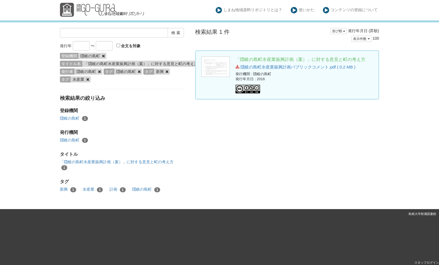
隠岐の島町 (74, 118)
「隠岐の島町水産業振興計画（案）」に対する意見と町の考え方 (117, 165)
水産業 (93, 189)
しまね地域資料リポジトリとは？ (249, 10)
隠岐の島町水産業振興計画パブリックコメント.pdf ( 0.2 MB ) (295, 67)
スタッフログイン (426, 262)
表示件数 (361, 39)
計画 (117, 189)
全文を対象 (128, 46)
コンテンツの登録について (350, 10)
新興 (68, 189)
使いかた (302, 10)
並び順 (338, 31)
